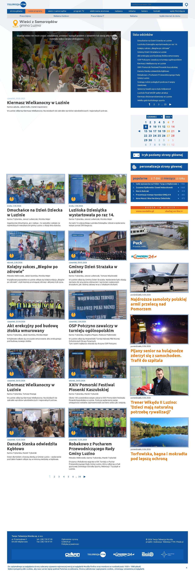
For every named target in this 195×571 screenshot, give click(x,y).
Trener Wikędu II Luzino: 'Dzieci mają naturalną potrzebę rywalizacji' (154, 407)
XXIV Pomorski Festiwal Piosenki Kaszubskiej (92, 387)
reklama (132, 11)
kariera (145, 11)
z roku (180, 178)
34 (79, 476)
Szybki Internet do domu (169, 16)
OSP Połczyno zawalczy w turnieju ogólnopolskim (93, 328)
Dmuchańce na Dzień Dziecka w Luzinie (35, 212)
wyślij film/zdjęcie (177, 11)
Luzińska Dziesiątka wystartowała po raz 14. (91, 212)
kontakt (157, 11)
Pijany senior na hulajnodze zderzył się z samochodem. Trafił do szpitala (157, 355)
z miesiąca (168, 178)
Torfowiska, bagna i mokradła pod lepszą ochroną (159, 456)
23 (165, 104)
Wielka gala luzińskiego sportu (151, 100)
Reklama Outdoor (61, 16)
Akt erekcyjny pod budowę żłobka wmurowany (32, 328)
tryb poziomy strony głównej (162, 155)
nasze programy (35, 11)
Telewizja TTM (169, 542)
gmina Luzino (16, 178)
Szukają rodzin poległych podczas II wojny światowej (156, 83)
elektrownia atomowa (99, 11)
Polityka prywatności (70, 544)
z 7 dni (155, 178)
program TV (79, 11)
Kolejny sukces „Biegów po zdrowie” (32, 269)
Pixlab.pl (179, 542)
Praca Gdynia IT (97, 16)
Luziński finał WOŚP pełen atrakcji (152, 93)
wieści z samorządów (57, 11)
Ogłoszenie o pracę (69, 539)
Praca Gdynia (25, 16)
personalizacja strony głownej (161, 166)
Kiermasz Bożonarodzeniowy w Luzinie (154, 97)
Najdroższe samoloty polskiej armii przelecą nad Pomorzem (159, 304)
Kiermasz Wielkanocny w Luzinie (31, 387)
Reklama (133, 16)
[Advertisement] (37, 150)
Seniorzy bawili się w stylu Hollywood (154, 89)
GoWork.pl (65, 542)
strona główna (16, 11)
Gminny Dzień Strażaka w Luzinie (93, 269)
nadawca (119, 11)
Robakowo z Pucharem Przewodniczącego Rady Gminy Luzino (92, 449)
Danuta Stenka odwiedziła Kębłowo (32, 446)
